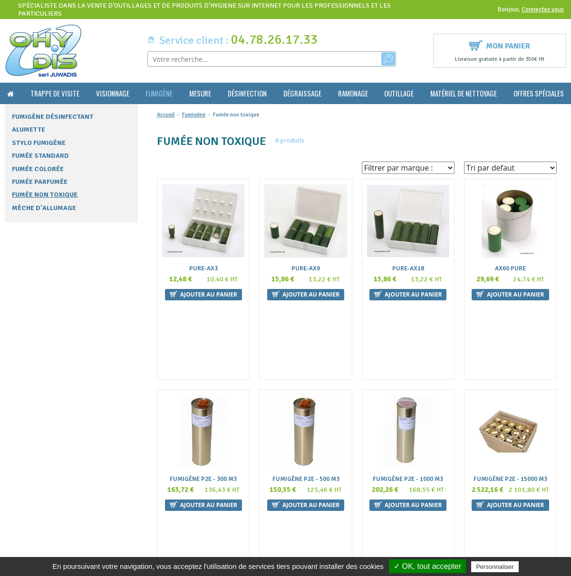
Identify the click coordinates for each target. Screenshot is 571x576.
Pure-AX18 (408, 268)
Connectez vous (543, 9)
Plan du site (168, 536)
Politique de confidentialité (190, 545)
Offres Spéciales (538, 93)
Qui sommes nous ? (178, 480)
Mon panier (499, 44)
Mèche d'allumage (44, 208)
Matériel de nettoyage (463, 93)
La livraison (168, 517)
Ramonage (353, 93)
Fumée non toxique (44, 195)
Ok (532, 498)
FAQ (158, 489)
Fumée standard (40, 156)
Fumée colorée (38, 169)
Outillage (399, 93)
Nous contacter (174, 508)
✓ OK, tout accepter (427, 566)
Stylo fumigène (39, 143)
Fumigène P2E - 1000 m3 (408, 405)
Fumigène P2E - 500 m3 (305, 405)
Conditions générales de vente (194, 499)
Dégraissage (302, 93)
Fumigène (159, 93)
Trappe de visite (54, 93)
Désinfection (247, 93)
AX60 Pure (510, 268)
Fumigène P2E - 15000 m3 (510, 405)
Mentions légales (176, 527)
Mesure (200, 93)
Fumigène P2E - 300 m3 (203, 405)
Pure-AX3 (203, 268)
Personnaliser (495, 566)
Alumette (28, 129)
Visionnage (112, 93)
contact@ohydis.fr (34, 507)
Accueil (165, 114)
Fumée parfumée (40, 182)
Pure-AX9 (305, 268)
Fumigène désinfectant (52, 117)
